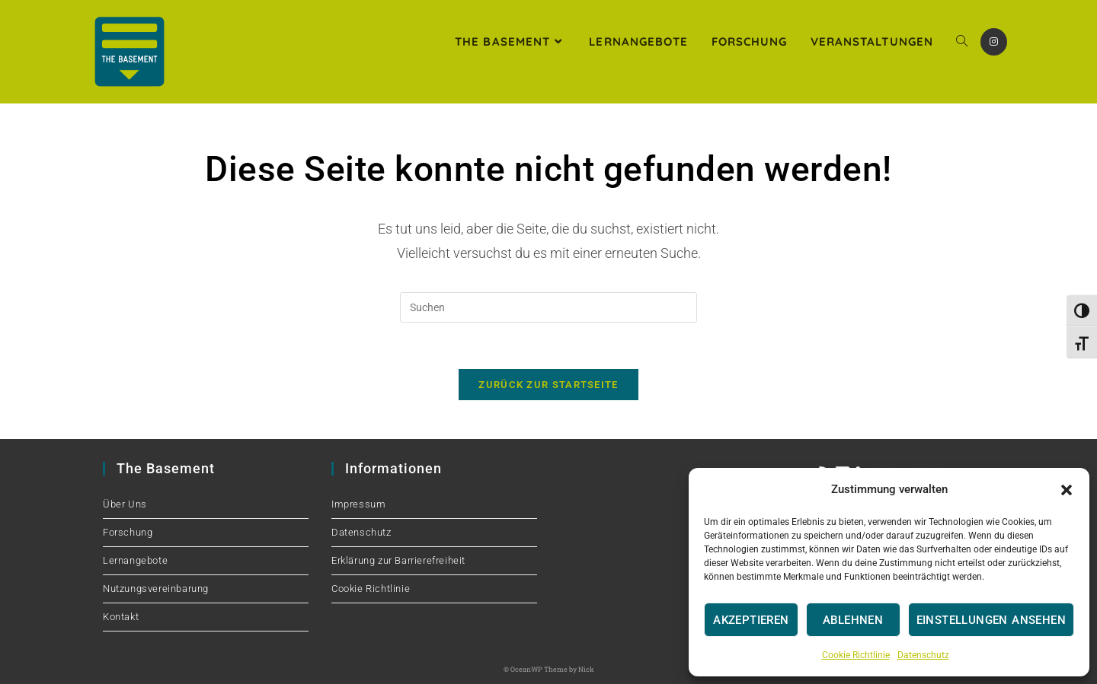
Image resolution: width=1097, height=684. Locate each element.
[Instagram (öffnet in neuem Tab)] (993, 42)
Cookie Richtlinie (856, 655)
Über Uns (125, 504)
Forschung (127, 532)
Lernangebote (135, 560)
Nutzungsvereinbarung (156, 588)
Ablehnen (853, 620)
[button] (1066, 490)
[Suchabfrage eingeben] (548, 307)
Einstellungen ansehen (991, 620)
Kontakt (121, 616)
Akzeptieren (750, 620)
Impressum (358, 504)
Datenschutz (923, 655)
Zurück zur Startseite (548, 384)
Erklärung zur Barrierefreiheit (398, 560)
